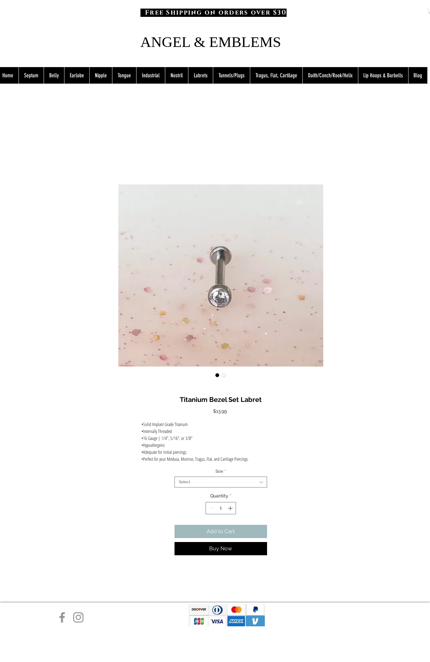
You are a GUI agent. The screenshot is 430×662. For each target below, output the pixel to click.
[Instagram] (78, 617)
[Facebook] (62, 617)
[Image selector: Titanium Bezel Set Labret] (217, 375)
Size (220, 471)
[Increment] (231, 508)
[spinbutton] (221, 508)
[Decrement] (211, 508)
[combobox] (221, 482)
